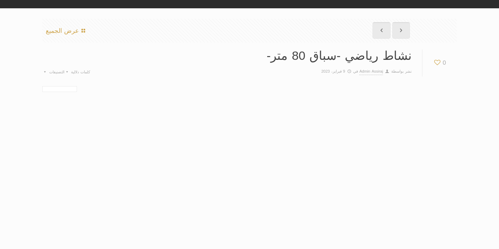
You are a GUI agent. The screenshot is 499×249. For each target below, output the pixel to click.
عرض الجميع (67, 30)
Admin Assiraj (371, 71)
